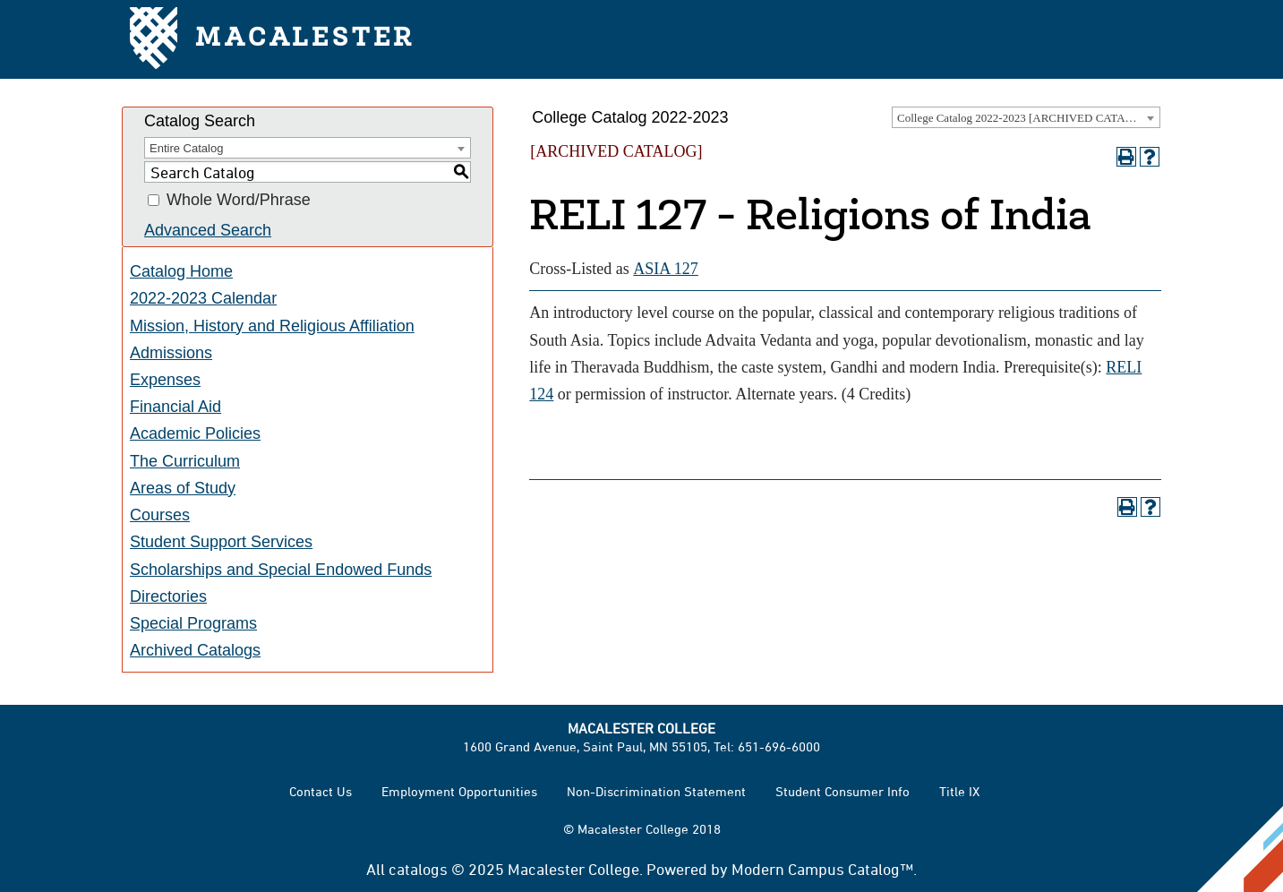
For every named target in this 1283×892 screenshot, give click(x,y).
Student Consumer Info (842, 791)
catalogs (418, 869)
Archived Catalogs (195, 650)
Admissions (171, 353)
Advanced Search (207, 230)
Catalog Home (181, 271)
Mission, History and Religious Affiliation (272, 326)
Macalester (272, 40)
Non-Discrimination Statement (656, 791)
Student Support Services (221, 542)
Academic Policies (195, 433)
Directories (168, 596)
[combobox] (1026, 117)
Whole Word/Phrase (239, 201)
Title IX (959, 791)
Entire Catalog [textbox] (186, 148)
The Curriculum (185, 461)
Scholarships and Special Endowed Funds (281, 570)
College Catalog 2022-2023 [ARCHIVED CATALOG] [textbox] (1025, 117)
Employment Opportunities (459, 791)
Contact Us (320, 791)
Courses (160, 515)
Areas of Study (182, 488)
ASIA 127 (665, 269)
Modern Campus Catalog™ (822, 869)
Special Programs (193, 623)
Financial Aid (175, 407)
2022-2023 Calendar (203, 298)
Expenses (165, 380)
